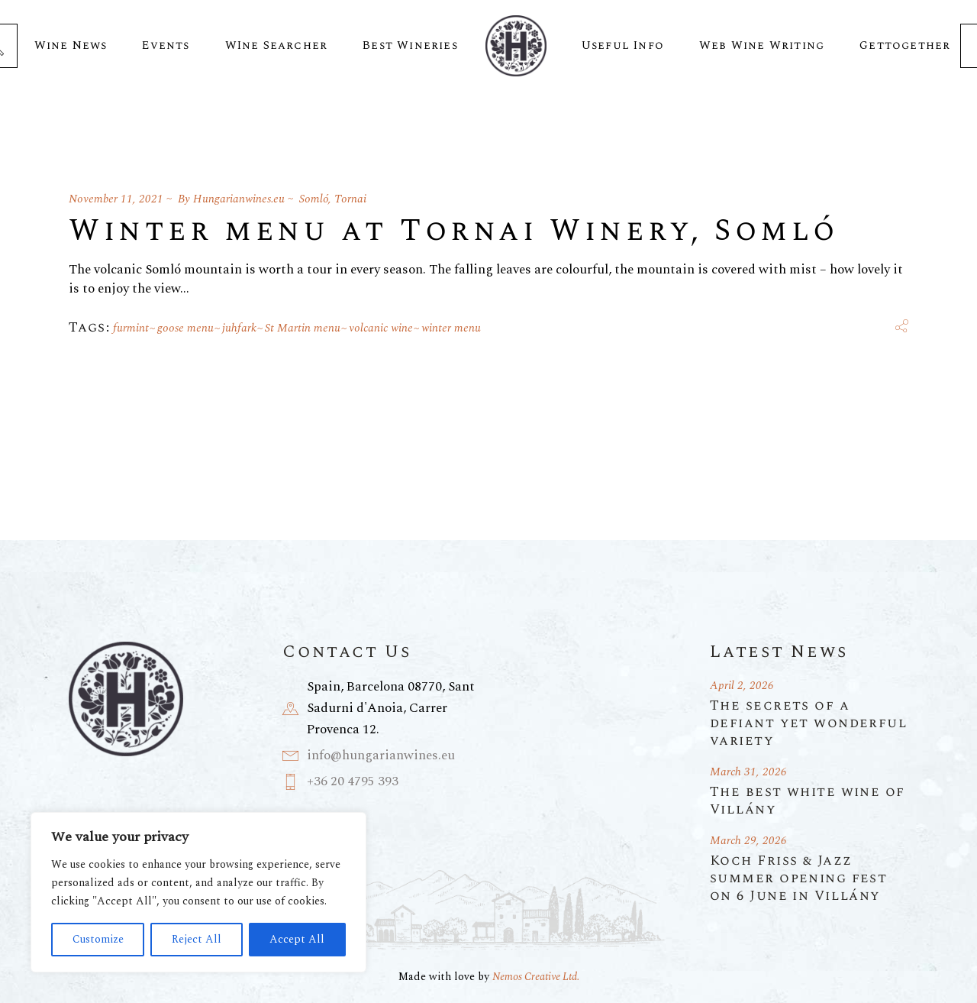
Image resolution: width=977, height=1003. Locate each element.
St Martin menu (302, 328)
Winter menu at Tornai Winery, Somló (454, 231)
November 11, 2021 (116, 199)
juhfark (239, 328)
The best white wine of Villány (807, 800)
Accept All (296, 939)
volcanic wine (381, 328)
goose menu (185, 328)
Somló (313, 199)
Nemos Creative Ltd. (535, 977)
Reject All (196, 939)
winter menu (451, 328)
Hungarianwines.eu (239, 199)
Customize (98, 939)
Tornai (350, 199)
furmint (131, 328)
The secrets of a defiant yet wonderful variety (809, 723)
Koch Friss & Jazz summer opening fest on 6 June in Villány (798, 878)
